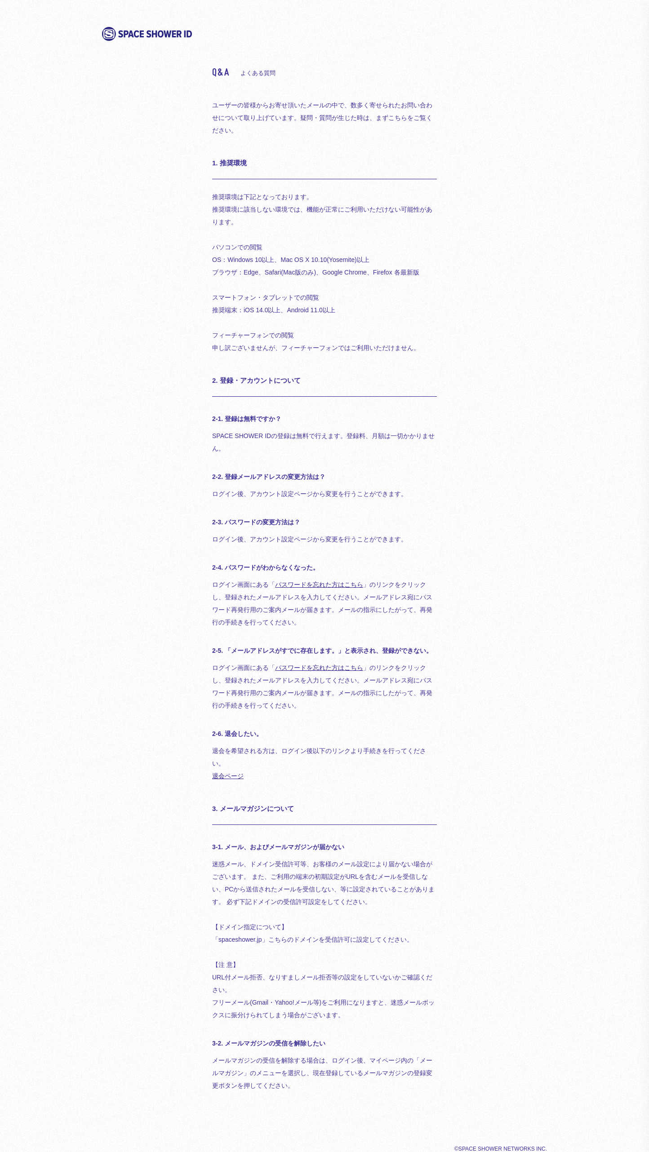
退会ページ (228, 776)
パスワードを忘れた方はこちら (319, 584)
